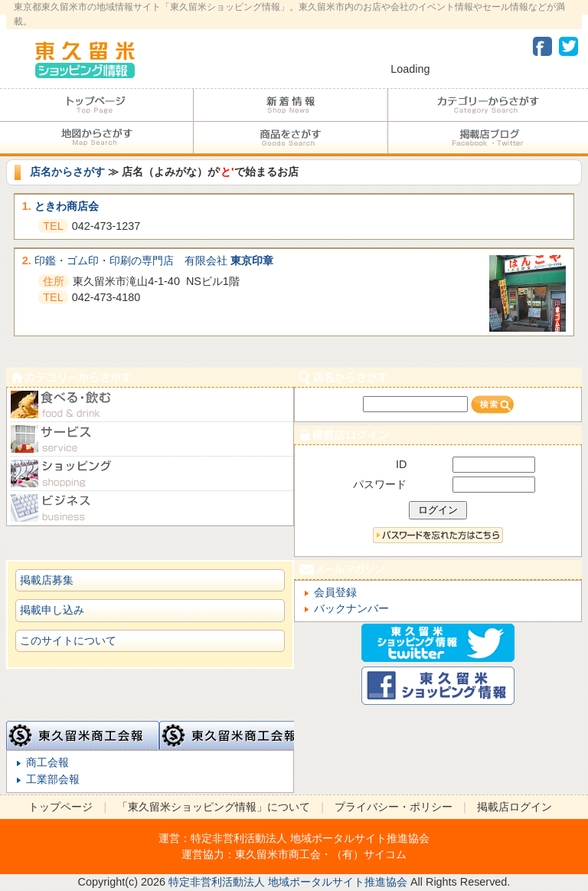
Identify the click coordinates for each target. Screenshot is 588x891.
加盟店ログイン (438, 434)
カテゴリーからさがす (488, 105)
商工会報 (47, 762)
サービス (150, 439)
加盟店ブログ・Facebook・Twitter (488, 138)
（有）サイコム (369, 854)
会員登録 (335, 592)
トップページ (96, 105)
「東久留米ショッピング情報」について (213, 807)
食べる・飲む (150, 405)
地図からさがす (96, 138)
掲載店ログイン (514, 807)
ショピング (150, 474)
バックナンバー (351, 608)
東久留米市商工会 (278, 854)
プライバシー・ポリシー (393, 807)
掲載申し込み (52, 610)
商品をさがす (290, 138)
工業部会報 (53, 779)
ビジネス (150, 508)
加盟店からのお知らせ (290, 105)
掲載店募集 (47, 580)
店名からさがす (67, 171)
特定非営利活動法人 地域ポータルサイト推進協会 (310, 838)
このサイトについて (68, 640)
